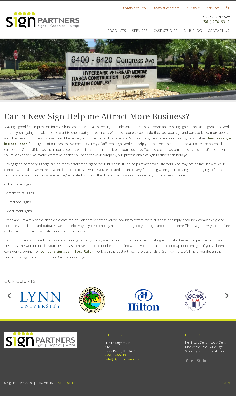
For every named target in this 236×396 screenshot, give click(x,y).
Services (140, 30)
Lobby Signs (218, 342)
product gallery (135, 8)
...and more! (217, 351)
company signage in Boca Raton (67, 251)
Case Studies (166, 30)
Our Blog (192, 30)
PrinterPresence (64, 383)
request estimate (166, 8)
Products (116, 30)
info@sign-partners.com (122, 359)
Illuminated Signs (196, 342)
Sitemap (227, 383)
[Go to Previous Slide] (9, 295)
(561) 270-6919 (216, 21)
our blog (193, 8)
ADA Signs (217, 347)
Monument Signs (196, 347)
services (213, 8)
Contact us (218, 30)
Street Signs (193, 351)
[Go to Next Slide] (226, 295)
